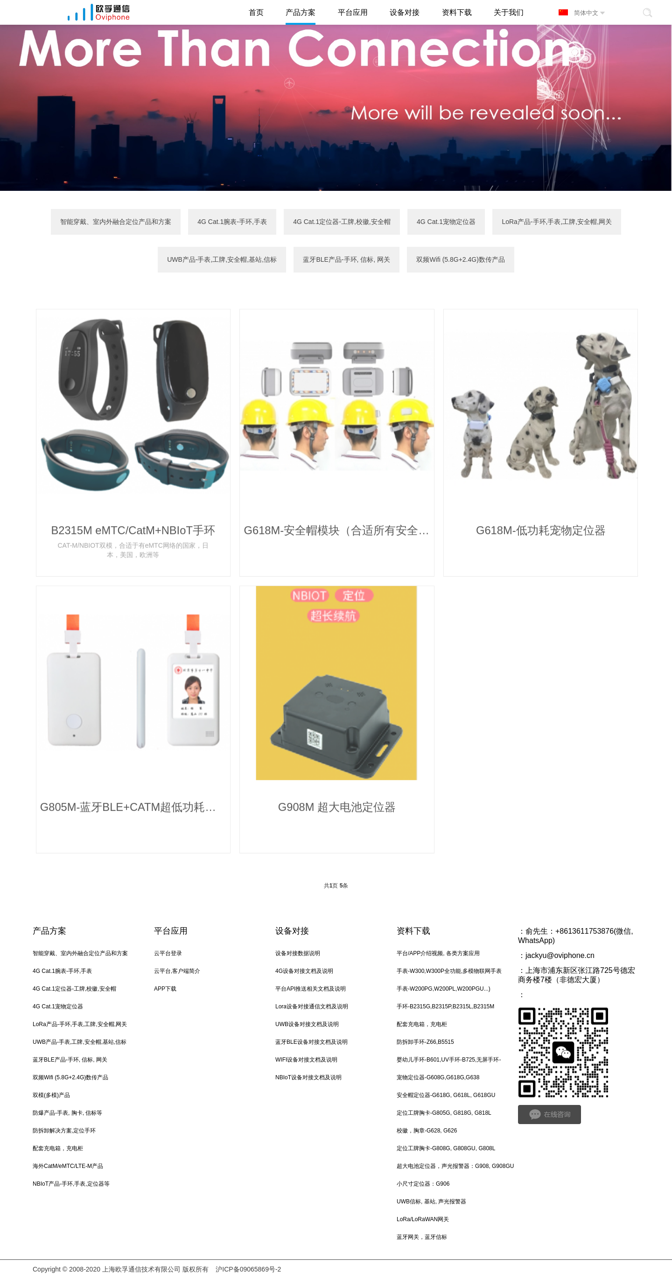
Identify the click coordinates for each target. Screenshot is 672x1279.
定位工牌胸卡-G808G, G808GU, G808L (446, 1149)
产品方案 (49, 932)
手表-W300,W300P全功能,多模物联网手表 (449, 972)
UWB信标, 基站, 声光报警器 (431, 1202)
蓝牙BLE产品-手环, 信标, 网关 (346, 260)
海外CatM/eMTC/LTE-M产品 (68, 1167)
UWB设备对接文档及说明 (307, 1025)
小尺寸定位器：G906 (423, 1184)
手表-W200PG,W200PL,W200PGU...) (443, 989)
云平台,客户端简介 (177, 972)
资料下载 (413, 932)
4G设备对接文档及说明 (304, 972)
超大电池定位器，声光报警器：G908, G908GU (455, 1167)
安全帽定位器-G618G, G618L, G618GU (446, 1096)
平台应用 (171, 932)
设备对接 (292, 932)
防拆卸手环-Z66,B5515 (425, 1043)
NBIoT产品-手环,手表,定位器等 (71, 1184)
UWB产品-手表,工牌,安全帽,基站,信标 (222, 260)
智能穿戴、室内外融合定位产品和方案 (115, 222)
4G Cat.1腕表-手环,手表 (232, 222)
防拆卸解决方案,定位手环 (64, 1131)
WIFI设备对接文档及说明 (306, 1060)
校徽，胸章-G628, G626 (427, 1131)
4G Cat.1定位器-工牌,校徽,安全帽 (341, 222)
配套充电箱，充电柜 (58, 1149)
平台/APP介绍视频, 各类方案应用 (438, 954)
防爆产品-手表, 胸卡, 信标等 (67, 1114)
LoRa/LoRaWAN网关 (423, 1220)
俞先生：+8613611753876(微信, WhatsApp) (575, 936)
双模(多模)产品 (51, 1096)
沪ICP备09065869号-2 (248, 1269)
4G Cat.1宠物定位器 (446, 222)
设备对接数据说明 (297, 954)
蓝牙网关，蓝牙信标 (422, 1238)
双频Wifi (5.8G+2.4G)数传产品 (460, 260)
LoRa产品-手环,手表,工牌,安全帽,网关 (557, 222)
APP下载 (165, 989)
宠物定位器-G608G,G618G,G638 (438, 1078)
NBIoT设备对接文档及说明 (308, 1078)
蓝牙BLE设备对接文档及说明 (311, 1043)
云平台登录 (168, 954)
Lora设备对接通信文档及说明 (311, 1007)
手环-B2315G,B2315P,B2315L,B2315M (445, 1007)
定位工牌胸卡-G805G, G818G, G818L (444, 1114)
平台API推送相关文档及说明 (310, 989)
